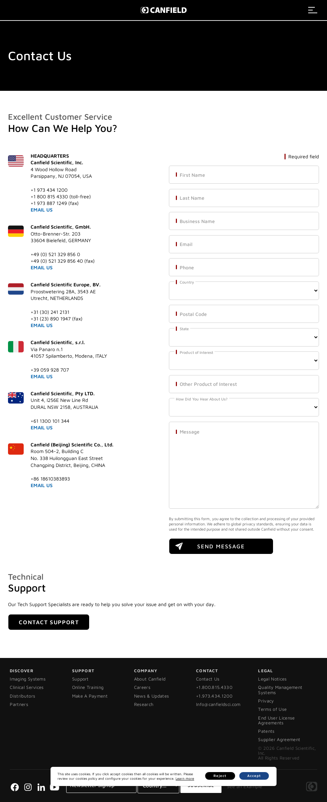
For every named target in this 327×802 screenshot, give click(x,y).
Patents (266, 731)
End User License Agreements (276, 720)
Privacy (266, 701)
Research (144, 704)
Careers (142, 687)
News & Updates (151, 696)
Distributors (22, 696)
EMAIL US (42, 210)
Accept (257, 776)
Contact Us (207, 679)
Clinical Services (27, 687)
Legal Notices (272, 679)
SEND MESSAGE (220, 546)
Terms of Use (272, 709)
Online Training (88, 687)
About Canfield (150, 679)
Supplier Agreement (279, 739)
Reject (231, 776)
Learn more (166, 778)
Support (80, 679)
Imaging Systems (28, 679)
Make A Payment (90, 696)
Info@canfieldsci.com (218, 704)
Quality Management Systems (280, 689)
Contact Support (49, 622)
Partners (19, 704)
